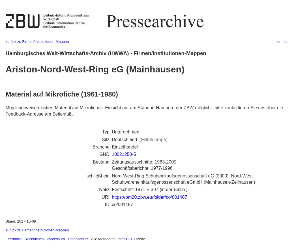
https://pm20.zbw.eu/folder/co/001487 (149, 197)
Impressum (56, 239)
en (279, 41)
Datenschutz (78, 239)
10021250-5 (124, 154)
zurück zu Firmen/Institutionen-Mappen (37, 41)
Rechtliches (34, 239)
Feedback (14, 239)
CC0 (129, 239)
